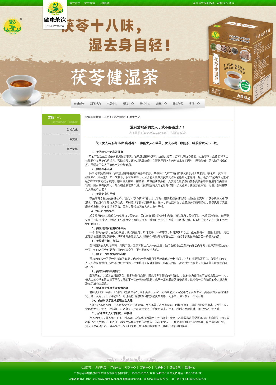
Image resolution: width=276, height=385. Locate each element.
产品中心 (112, 103)
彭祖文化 (72, 129)
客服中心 (194, 103)
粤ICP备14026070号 (156, 378)
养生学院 (178, 103)
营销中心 (145, 103)
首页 (106, 117)
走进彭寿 (79, 103)
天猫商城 (104, 3)
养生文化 (72, 148)
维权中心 (161, 103)
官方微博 (89, 3)
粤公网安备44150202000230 (189, 378)
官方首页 (75, 3)
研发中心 (128, 103)
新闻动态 (95, 103)
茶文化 (74, 139)
